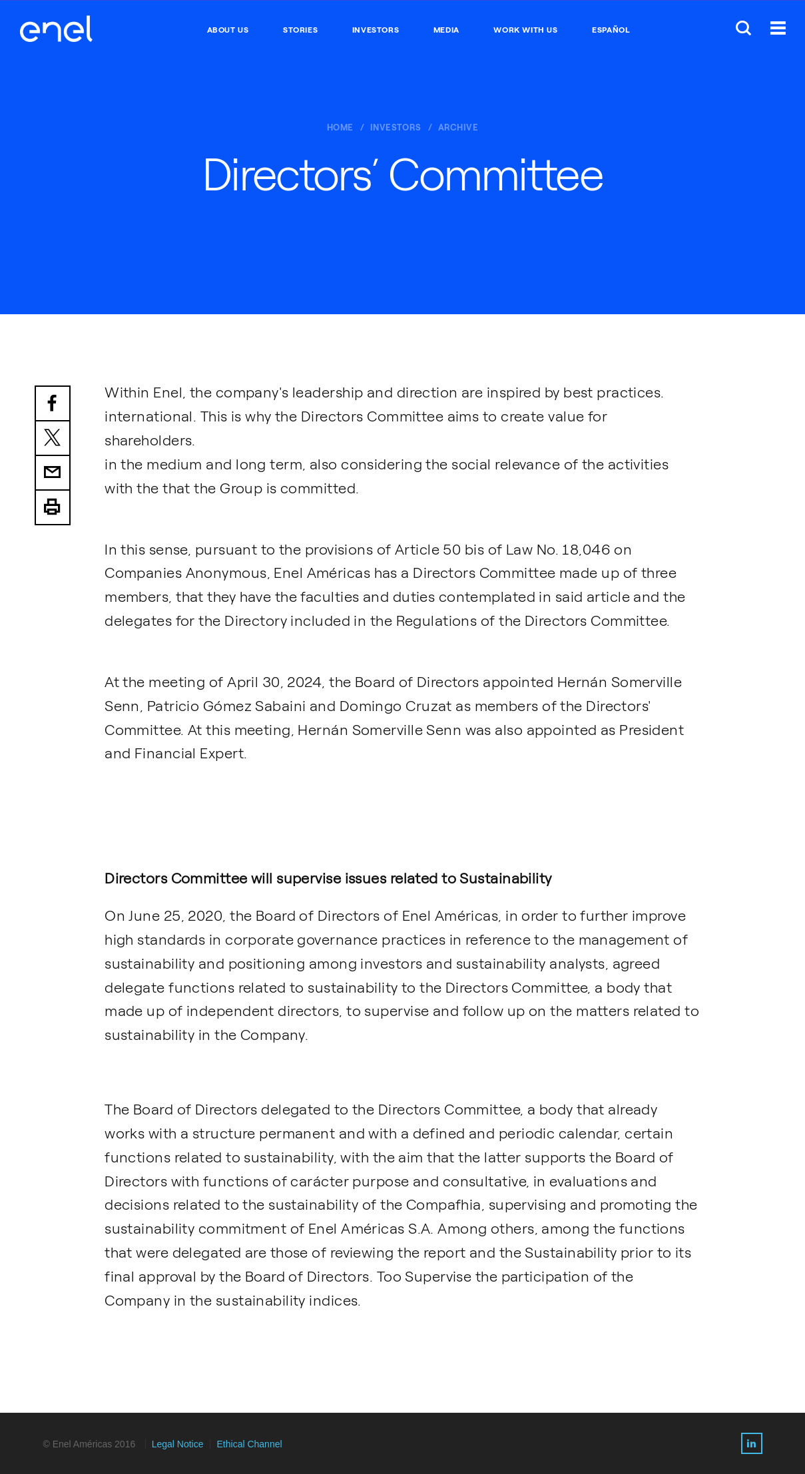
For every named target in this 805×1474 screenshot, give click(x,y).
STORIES (300, 30)
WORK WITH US (525, 30)
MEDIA (446, 30)
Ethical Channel (249, 1444)
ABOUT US (228, 30)
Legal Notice (178, 1444)
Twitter (53, 438)
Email (53, 473)
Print (53, 508)
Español (611, 30)
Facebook (53, 403)
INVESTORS (375, 30)
